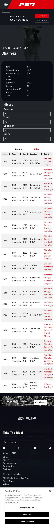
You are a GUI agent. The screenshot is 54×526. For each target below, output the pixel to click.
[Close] (50, 491)
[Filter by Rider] (27, 139)
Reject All (27, 514)
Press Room (8, 481)
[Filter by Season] (27, 114)
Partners (7, 469)
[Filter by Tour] (27, 122)
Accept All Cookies (27, 521)
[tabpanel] (27, 19)
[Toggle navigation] (6, 4)
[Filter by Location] (27, 130)
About (6, 457)
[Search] (29, 442)
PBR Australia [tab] (6, 11)
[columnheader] (6, 154)
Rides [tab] (36, 149)
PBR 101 (6, 460)
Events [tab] (18, 149)
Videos (6, 484)
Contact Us (8, 466)
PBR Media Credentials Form (16, 478)
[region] (27, 506)
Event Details (42, 20)
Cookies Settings (27, 507)
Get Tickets (42, 16)
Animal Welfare (10, 463)
